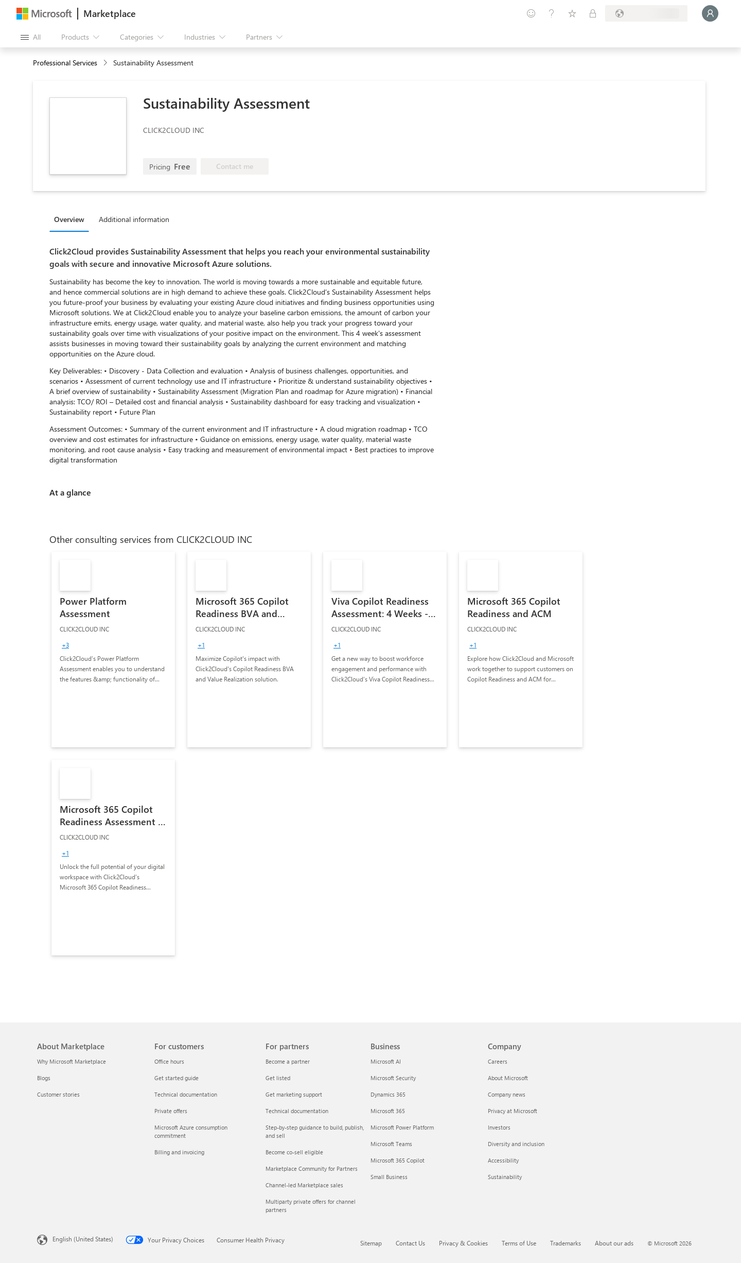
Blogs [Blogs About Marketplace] (43, 1078)
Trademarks (565, 1243)
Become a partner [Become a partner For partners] (288, 1061)
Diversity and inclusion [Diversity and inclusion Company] (516, 1144)
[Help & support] (551, 13)
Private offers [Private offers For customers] (170, 1111)
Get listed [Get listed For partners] (278, 1078)
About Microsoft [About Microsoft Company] (508, 1078)
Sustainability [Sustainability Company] (505, 1177)
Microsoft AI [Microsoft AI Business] (385, 1061)
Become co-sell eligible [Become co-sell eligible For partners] (294, 1152)
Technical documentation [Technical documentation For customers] (185, 1094)
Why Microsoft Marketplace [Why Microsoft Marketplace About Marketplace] (71, 1061)
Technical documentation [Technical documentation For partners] (297, 1111)
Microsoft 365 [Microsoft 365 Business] (387, 1111)
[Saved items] (572, 13)
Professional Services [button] (65, 62)
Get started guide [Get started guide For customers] (176, 1078)
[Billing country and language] (646, 13)
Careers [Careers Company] (497, 1061)
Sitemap (371, 1243)
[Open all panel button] (30, 37)
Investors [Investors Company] (499, 1127)
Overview (69, 219)
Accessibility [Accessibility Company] (503, 1160)
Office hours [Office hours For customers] (169, 1061)
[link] (113, 649)
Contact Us (410, 1243)
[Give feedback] (531, 13)
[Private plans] (593, 13)
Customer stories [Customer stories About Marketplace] (58, 1094)
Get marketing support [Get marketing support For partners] (294, 1094)
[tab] (71, 219)
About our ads (614, 1243)
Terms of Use (519, 1243)
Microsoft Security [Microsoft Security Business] (393, 1078)
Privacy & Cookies (463, 1243)
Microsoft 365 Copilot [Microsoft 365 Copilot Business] (397, 1160)
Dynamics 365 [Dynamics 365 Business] (387, 1094)
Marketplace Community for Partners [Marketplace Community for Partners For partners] (312, 1168)
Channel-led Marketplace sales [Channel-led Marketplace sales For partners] (304, 1185)
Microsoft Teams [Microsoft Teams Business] (391, 1144)
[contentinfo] (106, 63)
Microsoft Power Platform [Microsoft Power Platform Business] (402, 1127)
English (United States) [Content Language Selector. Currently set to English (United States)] (82, 1239)
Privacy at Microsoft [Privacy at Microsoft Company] (512, 1111)
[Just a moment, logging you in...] (710, 13)
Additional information (134, 219)
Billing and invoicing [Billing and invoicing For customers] (179, 1152)
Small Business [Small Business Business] (389, 1177)
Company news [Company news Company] (506, 1094)
